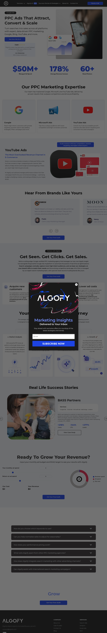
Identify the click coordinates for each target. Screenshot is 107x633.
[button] (53, 345)
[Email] (53, 336)
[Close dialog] (76, 284)
